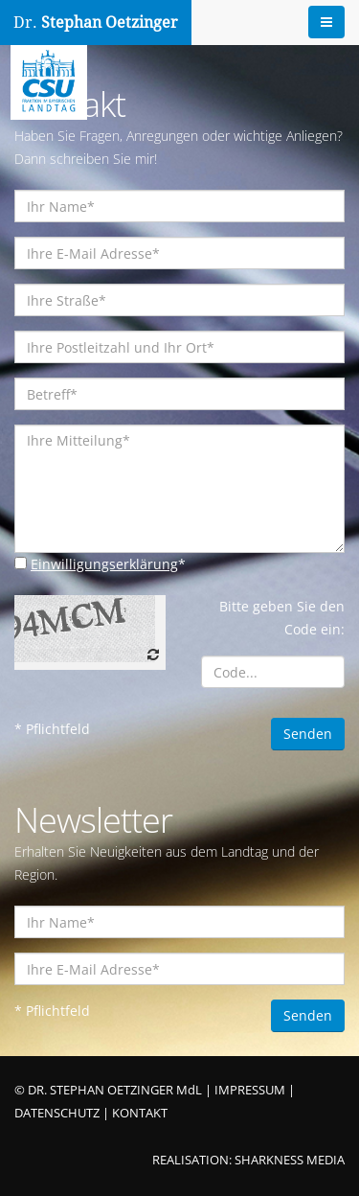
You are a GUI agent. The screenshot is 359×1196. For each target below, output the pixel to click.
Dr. (95, 22)
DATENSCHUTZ (57, 1113)
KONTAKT (140, 1113)
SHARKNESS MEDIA (290, 1160)
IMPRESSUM (249, 1090)
